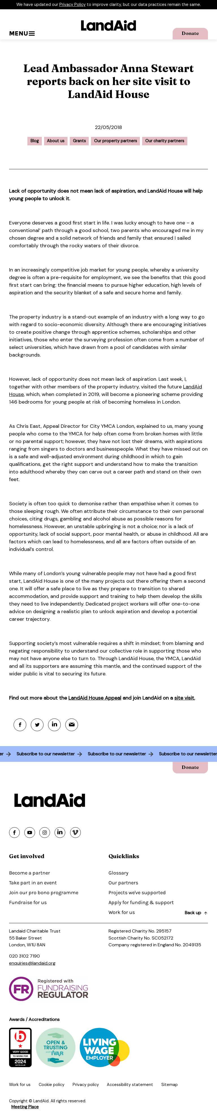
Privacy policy (86, 1084)
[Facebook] (20, 724)
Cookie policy (51, 1084)
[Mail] (71, 724)
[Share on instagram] (44, 832)
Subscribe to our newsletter (44, 754)
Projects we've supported (137, 892)
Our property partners (115, 140)
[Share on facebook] (14, 832)
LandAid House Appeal (94, 698)
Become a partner (29, 873)
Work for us (121, 912)
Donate (190, 33)
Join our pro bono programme (43, 892)
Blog (35, 140)
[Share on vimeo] (75, 832)
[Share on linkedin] (60, 832)
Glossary (118, 873)
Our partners (123, 883)
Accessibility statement (130, 1084)
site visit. (184, 698)
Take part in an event (33, 883)
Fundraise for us (28, 902)
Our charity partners (164, 140)
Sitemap (169, 1084)
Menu (22, 33)
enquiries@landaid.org (32, 963)
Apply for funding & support (141, 902)
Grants (79, 140)
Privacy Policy (72, 4)
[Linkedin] (54, 724)
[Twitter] (37, 724)
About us (55, 140)
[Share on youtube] (29, 832)
